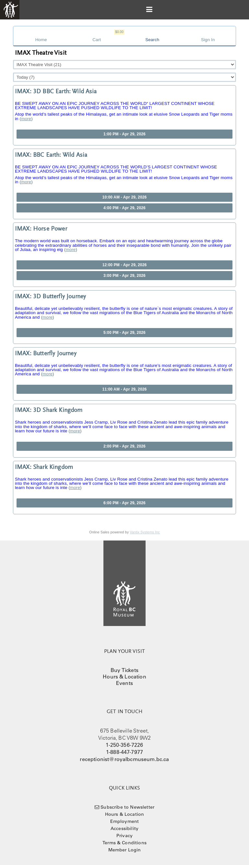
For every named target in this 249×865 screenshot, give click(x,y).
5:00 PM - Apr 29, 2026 (124, 332)
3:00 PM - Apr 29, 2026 (124, 275)
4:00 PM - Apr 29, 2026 (124, 208)
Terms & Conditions (124, 843)
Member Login (124, 850)
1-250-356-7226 (124, 745)
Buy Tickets (124, 670)
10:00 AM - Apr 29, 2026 (124, 197)
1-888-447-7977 (124, 752)
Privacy (124, 835)
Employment (124, 821)
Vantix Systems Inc (145, 532)
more (26, 118)
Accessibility (124, 828)
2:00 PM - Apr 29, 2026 (124, 446)
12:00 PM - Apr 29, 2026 (124, 265)
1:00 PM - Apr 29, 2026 (124, 134)
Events (124, 683)
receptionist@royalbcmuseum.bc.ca (124, 759)
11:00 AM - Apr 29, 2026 (124, 389)
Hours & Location (124, 676)
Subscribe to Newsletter (127, 807)
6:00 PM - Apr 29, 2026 (124, 503)
